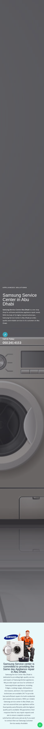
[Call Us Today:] (5, 334)
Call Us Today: (9, 339)
